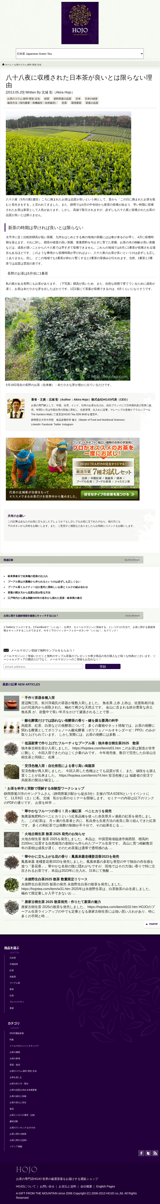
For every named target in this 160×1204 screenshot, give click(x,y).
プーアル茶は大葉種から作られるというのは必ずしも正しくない (44, 581)
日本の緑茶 (91, 98)
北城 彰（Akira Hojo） (58, 92)
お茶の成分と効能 (18, 1096)
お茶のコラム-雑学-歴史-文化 (23, 98)
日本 (78, 98)
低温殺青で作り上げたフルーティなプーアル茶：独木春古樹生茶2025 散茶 (80, 743)
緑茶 (46, 98)
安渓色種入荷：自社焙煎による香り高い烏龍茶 (58, 766)
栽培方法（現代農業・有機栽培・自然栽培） (32, 102)
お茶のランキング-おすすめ (22, 1127)
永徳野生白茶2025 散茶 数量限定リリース (54, 879)
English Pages (105, 1186)
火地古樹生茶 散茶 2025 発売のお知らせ (53, 834)
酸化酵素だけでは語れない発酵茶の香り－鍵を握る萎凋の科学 (69, 720)
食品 (12, 1109)
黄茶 (12, 989)
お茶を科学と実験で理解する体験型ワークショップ (44, 788)
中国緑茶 (14, 964)
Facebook (47, 424)
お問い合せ (47, 1186)
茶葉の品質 (92, 102)
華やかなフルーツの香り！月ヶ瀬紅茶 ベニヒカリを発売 (66, 811)
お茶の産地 (15, 1058)
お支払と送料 (67, 1186)
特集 (12, 1039)
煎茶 (64, 102)
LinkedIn (36, 424)
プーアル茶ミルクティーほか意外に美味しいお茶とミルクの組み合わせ (48, 587)
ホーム (8, 65)
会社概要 (86, 1186)
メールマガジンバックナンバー (24, 1046)
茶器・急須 (15, 1065)
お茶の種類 (15, 1052)
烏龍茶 (13, 977)
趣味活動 (14, 1121)
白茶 (12, 995)
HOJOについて (26, 1186)
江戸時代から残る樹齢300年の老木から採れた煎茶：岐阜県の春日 (45, 598)
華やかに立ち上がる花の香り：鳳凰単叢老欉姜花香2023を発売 (70, 856)
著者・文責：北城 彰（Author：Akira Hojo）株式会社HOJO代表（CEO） (80, 399)
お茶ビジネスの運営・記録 (22, 1115)
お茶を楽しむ (16, 1077)
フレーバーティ (17, 1002)
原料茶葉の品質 (62, 98)
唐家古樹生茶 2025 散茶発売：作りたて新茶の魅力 (61, 902)
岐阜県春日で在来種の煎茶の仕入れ (28, 576)
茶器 (12, 1008)
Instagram (67, 424)
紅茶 (12, 970)
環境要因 (76, 102)
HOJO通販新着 (17, 1033)
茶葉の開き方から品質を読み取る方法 (29, 592)
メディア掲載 (16, 1146)
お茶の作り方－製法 (19, 1083)
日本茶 (13, 958)
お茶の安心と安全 (18, 1102)
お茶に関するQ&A (18, 1140)
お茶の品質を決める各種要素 (23, 1090)
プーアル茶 (15, 983)
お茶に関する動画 (18, 1134)
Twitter (57, 424)
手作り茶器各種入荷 (38, 697)
